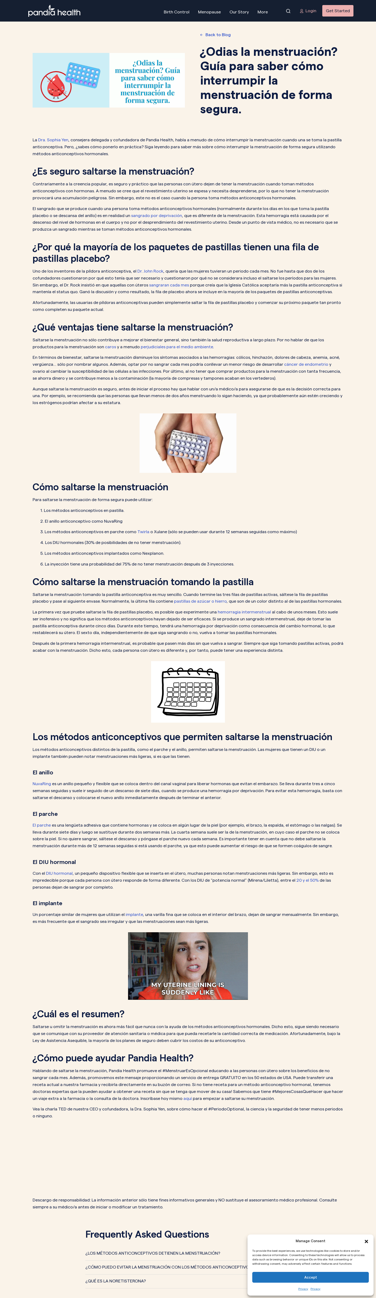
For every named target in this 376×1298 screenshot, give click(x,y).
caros (110, 346)
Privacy (303, 1288)
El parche (42, 825)
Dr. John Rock (150, 271)
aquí (187, 1098)
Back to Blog (215, 34)
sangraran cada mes (169, 285)
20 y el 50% (307, 880)
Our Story (239, 12)
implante (134, 914)
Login (308, 10)
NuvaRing (42, 783)
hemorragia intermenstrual (244, 612)
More (263, 12)
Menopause (209, 12)
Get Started (338, 10)
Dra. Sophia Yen (53, 139)
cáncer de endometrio (306, 364)
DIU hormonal (59, 873)
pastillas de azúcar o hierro (200, 601)
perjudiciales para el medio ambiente (177, 346)
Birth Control (176, 12)
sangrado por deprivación (156, 215)
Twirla (143, 531)
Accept (310, 1277)
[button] (366, 1241)
